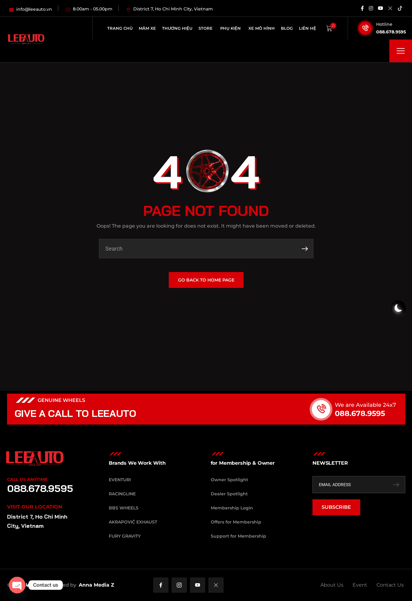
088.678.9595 (391, 32)
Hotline (384, 24)
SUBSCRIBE (336, 507)
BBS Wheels (123, 508)
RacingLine (122, 494)
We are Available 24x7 (376, 405)
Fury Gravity (125, 536)
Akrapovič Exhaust (133, 522)
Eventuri (120, 479)
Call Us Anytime (27, 479)
